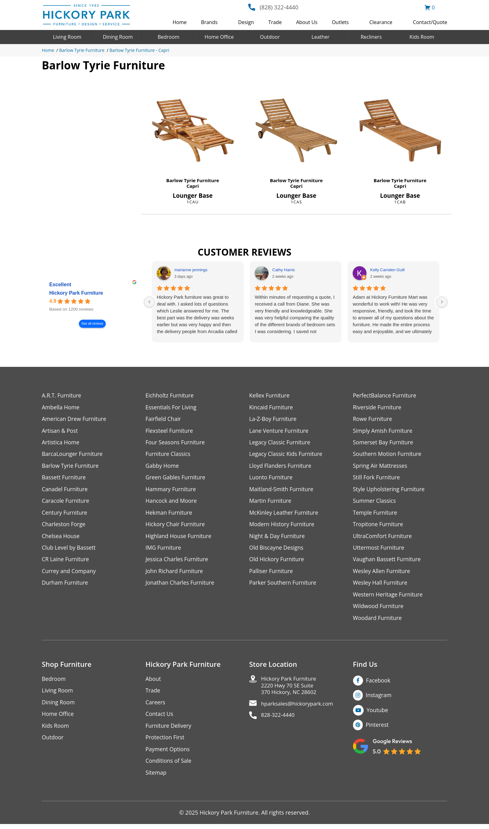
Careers (156, 706)
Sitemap (156, 777)
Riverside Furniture (378, 407)
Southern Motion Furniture (388, 454)
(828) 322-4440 (279, 7)
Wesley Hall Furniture (381, 585)
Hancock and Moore (172, 502)
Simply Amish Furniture (383, 431)
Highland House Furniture (179, 538)
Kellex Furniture (270, 395)
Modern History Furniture (282, 526)
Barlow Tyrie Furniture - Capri (139, 50)
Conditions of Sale (169, 765)
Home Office (219, 36)
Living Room (67, 36)
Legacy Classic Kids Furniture (286, 454)
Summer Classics (375, 502)
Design (246, 22)
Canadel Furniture (65, 490)
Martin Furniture (270, 502)
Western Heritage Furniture (388, 597)
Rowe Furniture (373, 419)
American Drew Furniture (75, 419)
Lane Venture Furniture (279, 431)
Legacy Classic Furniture (280, 443)
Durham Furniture (65, 585)
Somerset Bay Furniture (384, 443)
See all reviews (92, 323)
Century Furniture (65, 514)
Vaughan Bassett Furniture (388, 561)
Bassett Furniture (64, 478)
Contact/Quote (430, 22)
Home (179, 22)
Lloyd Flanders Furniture (281, 466)
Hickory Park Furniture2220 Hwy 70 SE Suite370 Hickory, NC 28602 (290, 689)
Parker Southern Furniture (283, 585)
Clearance (380, 22)
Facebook (378, 683)
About (154, 682)
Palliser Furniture (271, 573)
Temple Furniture (375, 514)
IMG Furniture (164, 549)
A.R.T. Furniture (62, 395)
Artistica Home (61, 443)
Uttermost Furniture (379, 549)
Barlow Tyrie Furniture (81, 50)
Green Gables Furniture (176, 478)
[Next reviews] (442, 302)
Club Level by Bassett (69, 549)
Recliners (371, 36)
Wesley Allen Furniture (382, 573)
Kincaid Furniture (271, 407)
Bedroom (168, 36)
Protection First (166, 741)
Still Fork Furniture (377, 478)
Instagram (379, 698)
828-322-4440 (279, 720)
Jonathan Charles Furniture (181, 585)
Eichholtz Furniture (170, 395)
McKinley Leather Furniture (284, 514)
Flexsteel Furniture (170, 431)
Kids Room (421, 36)
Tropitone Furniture (378, 526)
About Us (306, 22)
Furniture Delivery (169, 729)
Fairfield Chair (164, 419)
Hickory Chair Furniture (176, 526)
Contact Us (160, 718)
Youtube (378, 713)
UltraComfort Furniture (383, 538)
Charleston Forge (64, 526)
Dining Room (118, 36)
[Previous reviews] (149, 302)
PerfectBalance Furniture (385, 395)
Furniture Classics (169, 454)
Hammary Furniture (171, 490)
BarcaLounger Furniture (73, 454)
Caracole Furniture (66, 502)
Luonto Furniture (271, 478)
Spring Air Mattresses (381, 466)
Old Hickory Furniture (277, 561)
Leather (320, 36)
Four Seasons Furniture (176, 443)
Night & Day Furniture (277, 538)
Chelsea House (61, 538)
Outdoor (270, 36)
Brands (209, 22)
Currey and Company (69, 573)
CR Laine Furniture (66, 561)
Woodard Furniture (378, 621)
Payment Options (168, 753)
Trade (275, 22)
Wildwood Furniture (379, 609)
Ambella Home (61, 407)
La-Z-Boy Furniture (273, 419)
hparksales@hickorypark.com (299, 708)
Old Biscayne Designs (277, 549)
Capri (192, 186)
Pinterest (377, 728)
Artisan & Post (60, 431)
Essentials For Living (172, 407)
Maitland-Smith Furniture (282, 490)
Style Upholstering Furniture (390, 490)
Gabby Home (163, 466)
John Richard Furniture (175, 573)
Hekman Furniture (169, 514)
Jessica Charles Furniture (178, 561)
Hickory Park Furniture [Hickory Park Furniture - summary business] (76, 293)
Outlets (340, 22)
